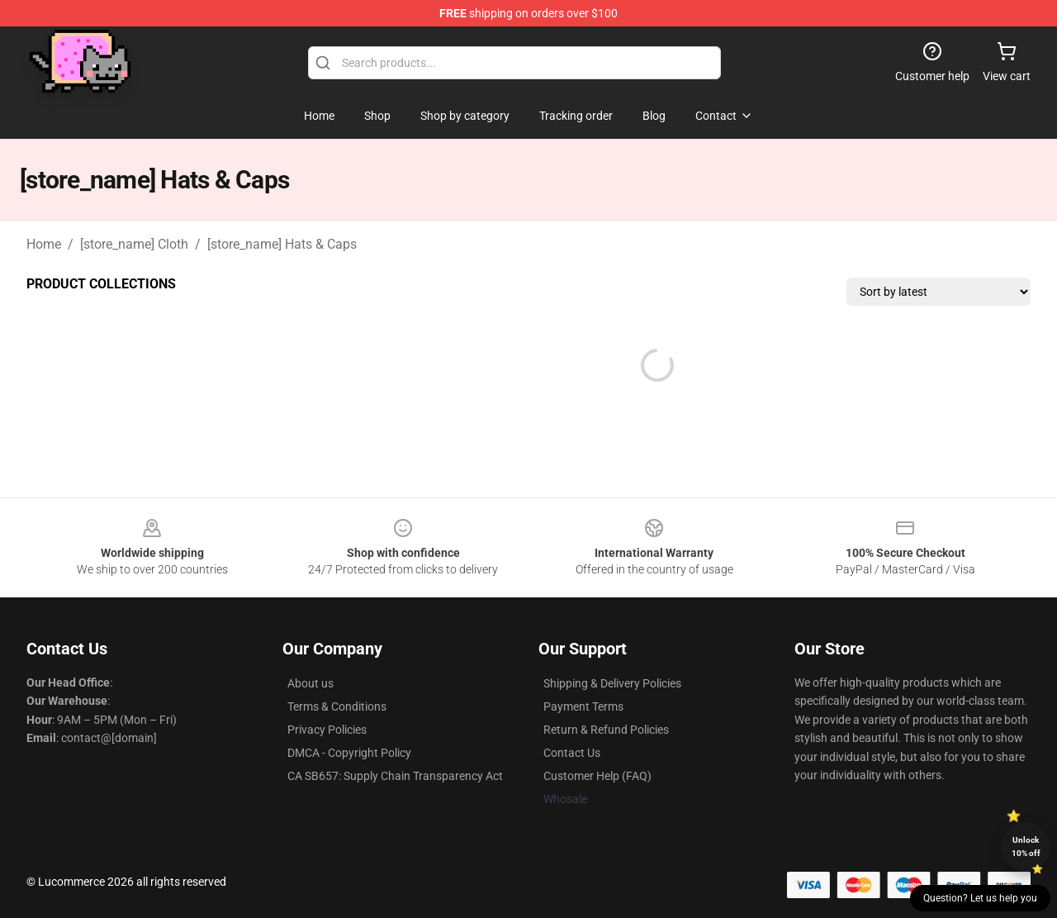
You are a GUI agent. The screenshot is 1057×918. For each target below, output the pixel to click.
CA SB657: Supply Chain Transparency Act (395, 775)
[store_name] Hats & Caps (282, 244)
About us (310, 683)
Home (43, 244)
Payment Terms (583, 706)
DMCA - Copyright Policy (349, 752)
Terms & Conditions (336, 706)
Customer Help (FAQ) (597, 775)
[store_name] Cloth (134, 244)
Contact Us (571, 752)
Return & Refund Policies (606, 729)
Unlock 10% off (1026, 846)
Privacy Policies (327, 729)
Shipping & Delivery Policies (612, 683)
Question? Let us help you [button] (980, 898)
